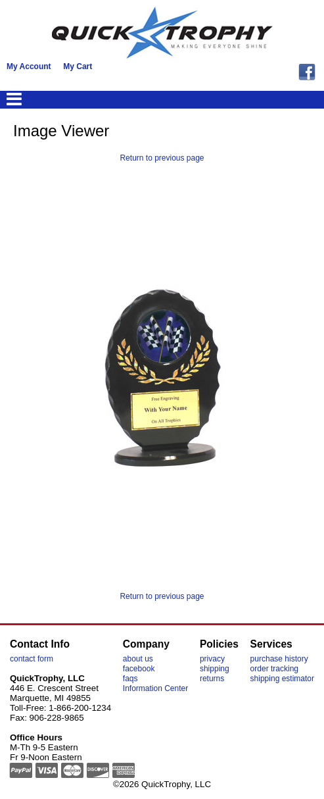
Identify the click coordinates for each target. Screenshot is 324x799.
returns (212, 678)
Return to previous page (162, 158)
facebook (139, 668)
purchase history (279, 658)
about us (138, 658)
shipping (214, 668)
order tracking (274, 668)
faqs (130, 678)
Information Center (155, 688)
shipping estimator (282, 678)
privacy (212, 658)
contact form (31, 658)
